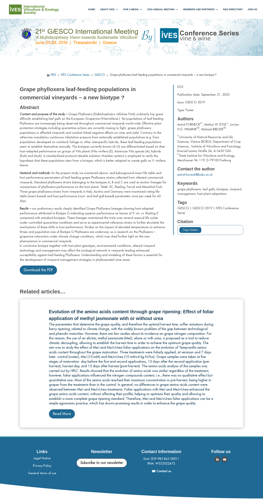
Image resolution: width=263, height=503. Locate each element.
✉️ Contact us (161, 471)
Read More (62, 414)
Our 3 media (131, 9)
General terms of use (42, 473)
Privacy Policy (42, 465)
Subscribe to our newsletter (101, 463)
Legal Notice (42, 458)
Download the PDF (38, 270)
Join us (252, 9)
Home (91, 9)
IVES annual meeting (161, 9)
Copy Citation (190, 230)
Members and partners (199, 9)
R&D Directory (233, 9)
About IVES (107, 9)
